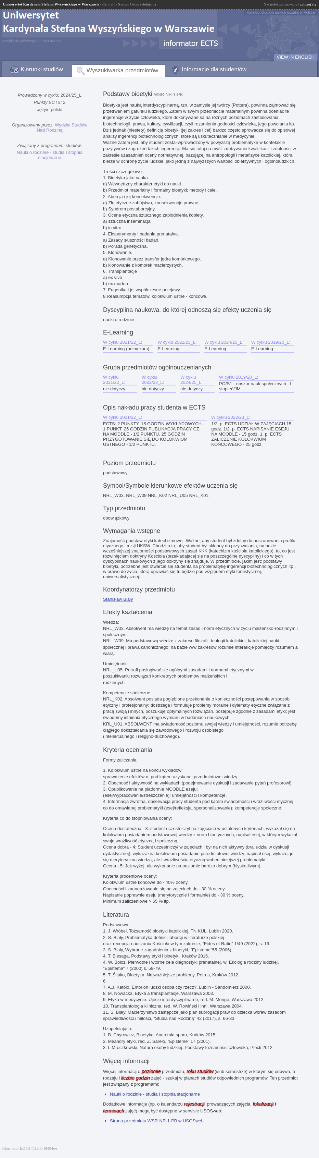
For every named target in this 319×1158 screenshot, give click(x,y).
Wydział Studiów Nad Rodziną (62, 127)
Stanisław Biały (118, 599)
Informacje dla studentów (214, 69)
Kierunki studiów (42, 69)
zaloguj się (308, 4)
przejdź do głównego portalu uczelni (32, 41)
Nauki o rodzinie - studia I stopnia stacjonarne (49, 155)
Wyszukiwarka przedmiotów (122, 70)
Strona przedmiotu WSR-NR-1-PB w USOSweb (157, 1120)
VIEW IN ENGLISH (296, 57)
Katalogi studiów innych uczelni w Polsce (281, 12)
